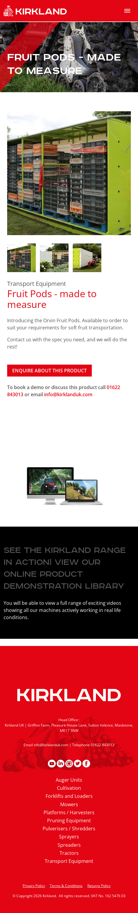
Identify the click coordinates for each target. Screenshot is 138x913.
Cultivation (69, 788)
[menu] (127, 10)
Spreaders (69, 845)
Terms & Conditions (66, 885)
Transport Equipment (36, 284)
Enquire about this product (49, 370)
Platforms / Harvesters (69, 812)
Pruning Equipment (69, 820)
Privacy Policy (34, 885)
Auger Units (69, 780)
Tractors (69, 853)
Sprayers (69, 836)
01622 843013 (102, 744)
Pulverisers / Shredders (69, 828)
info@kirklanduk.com (68, 394)
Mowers (69, 804)
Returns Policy (99, 885)
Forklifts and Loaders (69, 796)
